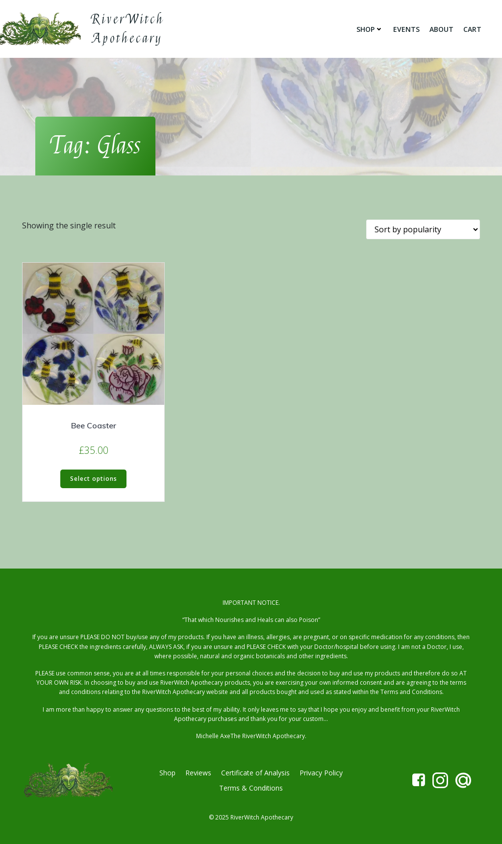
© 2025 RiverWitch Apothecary (251, 817)
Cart (472, 29)
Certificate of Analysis (255, 772)
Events (406, 29)
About (441, 29)
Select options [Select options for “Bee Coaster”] (93, 478)
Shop (369, 29)
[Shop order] (423, 229)
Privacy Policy (321, 772)
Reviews (198, 772)
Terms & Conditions (251, 788)
